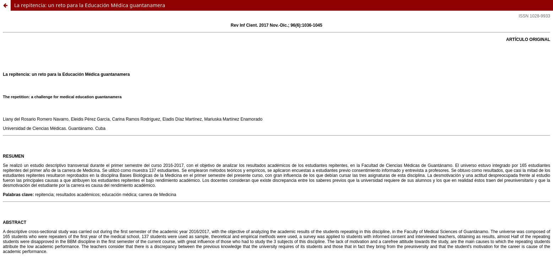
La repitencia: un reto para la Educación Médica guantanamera (89, 5)
